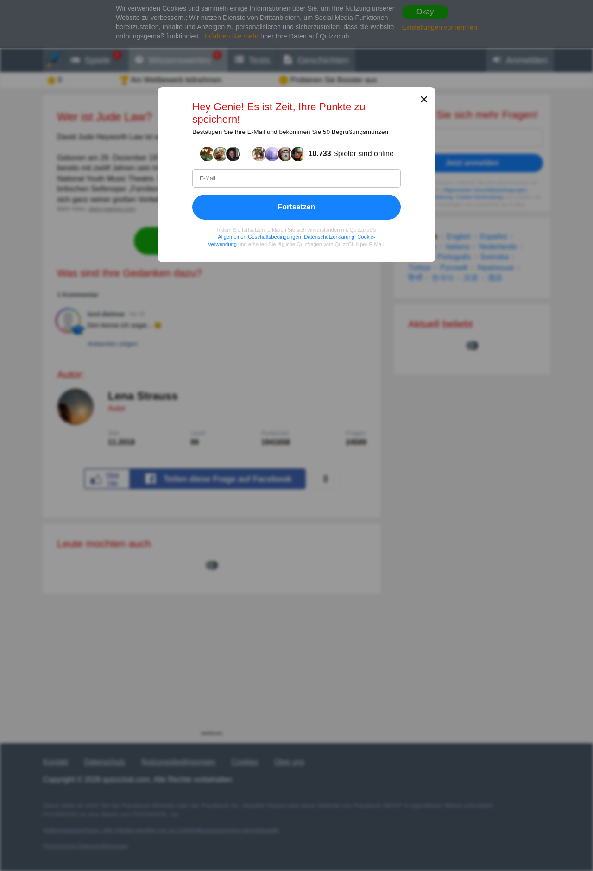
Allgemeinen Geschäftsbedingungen (259, 237)
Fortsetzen (296, 207)
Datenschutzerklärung (329, 237)
